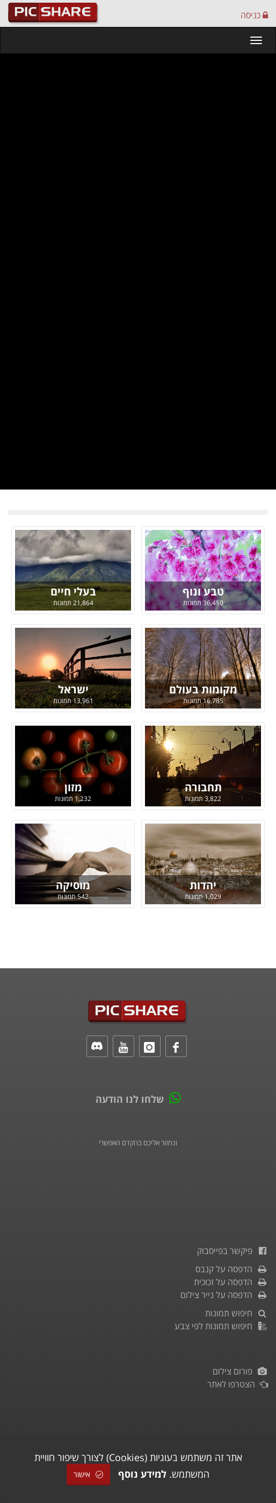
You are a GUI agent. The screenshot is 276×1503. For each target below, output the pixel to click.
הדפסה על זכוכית (231, 1282)
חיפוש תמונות (236, 1313)
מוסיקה (73, 885)
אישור (88, 1474)
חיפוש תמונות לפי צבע (221, 1326)
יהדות (203, 885)
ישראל (73, 689)
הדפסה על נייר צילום (224, 1295)
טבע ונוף (203, 591)
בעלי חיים (73, 591)
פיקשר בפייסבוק (232, 1251)
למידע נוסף (142, 1473)
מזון (73, 787)
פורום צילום (240, 1371)
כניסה (254, 15)
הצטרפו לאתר (237, 1384)
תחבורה (203, 787)
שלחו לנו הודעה (130, 1099)
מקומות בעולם (203, 689)
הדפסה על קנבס (231, 1269)
